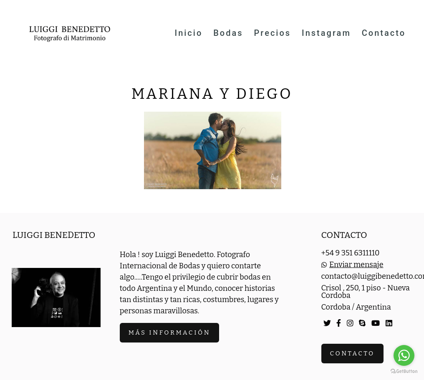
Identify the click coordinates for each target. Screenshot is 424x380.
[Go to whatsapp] (404, 355)
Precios (272, 33)
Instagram (326, 33)
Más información (169, 332)
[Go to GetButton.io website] (404, 371)
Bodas (228, 33)
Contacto (384, 33)
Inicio (188, 33)
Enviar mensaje (356, 264)
